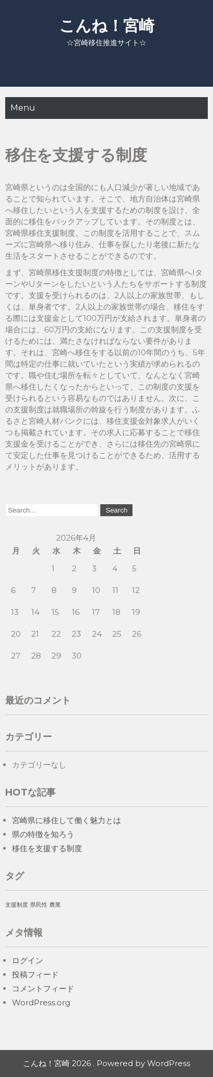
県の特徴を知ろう (43, 834)
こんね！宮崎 (106, 25)
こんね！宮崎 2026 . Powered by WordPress (106, 1063)
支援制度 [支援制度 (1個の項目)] (16, 904)
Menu (22, 108)
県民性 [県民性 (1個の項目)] (38, 904)
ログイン (27, 960)
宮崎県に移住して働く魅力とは (66, 820)
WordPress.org (41, 1002)
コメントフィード (43, 988)
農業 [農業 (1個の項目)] (55, 904)
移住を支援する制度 (47, 848)
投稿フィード (35, 974)
